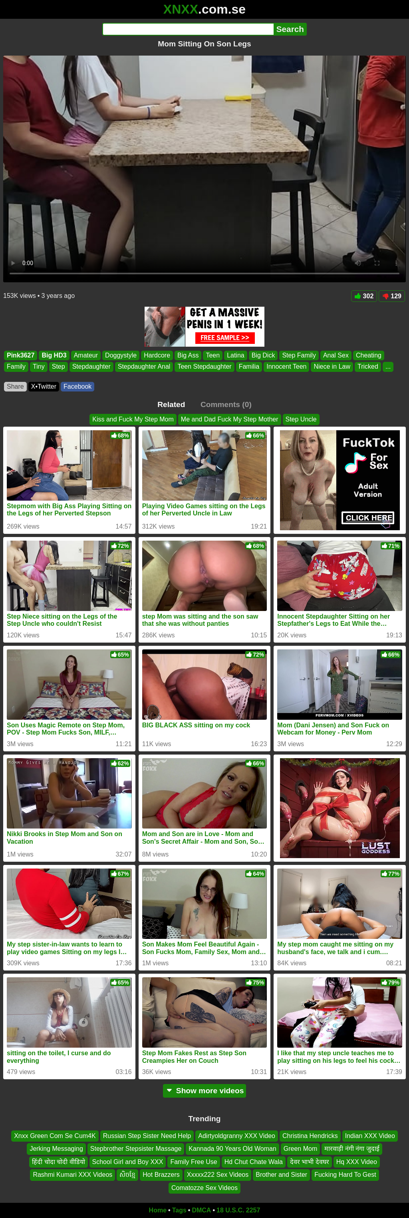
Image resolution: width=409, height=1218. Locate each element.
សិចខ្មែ (127, 1175)
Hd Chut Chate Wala (253, 1161)
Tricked (367, 366)
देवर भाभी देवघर (309, 1161)
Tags (179, 1210)
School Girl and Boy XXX (127, 1161)
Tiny (39, 366)
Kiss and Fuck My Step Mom (133, 419)
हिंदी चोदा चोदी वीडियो (58, 1161)
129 (391, 296)
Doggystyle (121, 355)
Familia (249, 366)
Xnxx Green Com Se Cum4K (55, 1135)
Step (58, 366)
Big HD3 (54, 355)
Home (158, 1210)
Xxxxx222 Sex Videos (217, 1175)
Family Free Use (193, 1161)
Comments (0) (226, 404)
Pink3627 (20, 355)
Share (15, 386)
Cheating (368, 355)
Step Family (299, 355)
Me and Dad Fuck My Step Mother (229, 419)
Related (171, 404)
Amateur (86, 355)
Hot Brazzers (161, 1175)
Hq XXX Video (356, 1161)
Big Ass (188, 355)
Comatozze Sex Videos (204, 1187)
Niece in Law (332, 366)
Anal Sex (336, 355)
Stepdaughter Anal (144, 366)
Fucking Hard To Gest (345, 1175)
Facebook (77, 386)
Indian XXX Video (370, 1135)
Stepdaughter (91, 366)
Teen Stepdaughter (204, 366)
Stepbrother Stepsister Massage (136, 1149)
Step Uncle (301, 419)
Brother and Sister (281, 1175)
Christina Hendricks (310, 1135)
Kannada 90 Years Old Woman (232, 1149)
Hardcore (157, 355)
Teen (213, 355)
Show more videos (204, 1090)
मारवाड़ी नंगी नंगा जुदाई (351, 1149)
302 (364, 296)
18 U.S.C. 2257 (238, 1210)
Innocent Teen (286, 366)
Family (16, 366)
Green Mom (300, 1149)
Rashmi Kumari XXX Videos (72, 1175)
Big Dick (263, 355)
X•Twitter (43, 386)
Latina (235, 355)
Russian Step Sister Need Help (147, 1135)
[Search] (188, 29)
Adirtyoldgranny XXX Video (236, 1135)
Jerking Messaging (56, 1149)
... (388, 366)
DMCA (201, 1210)
